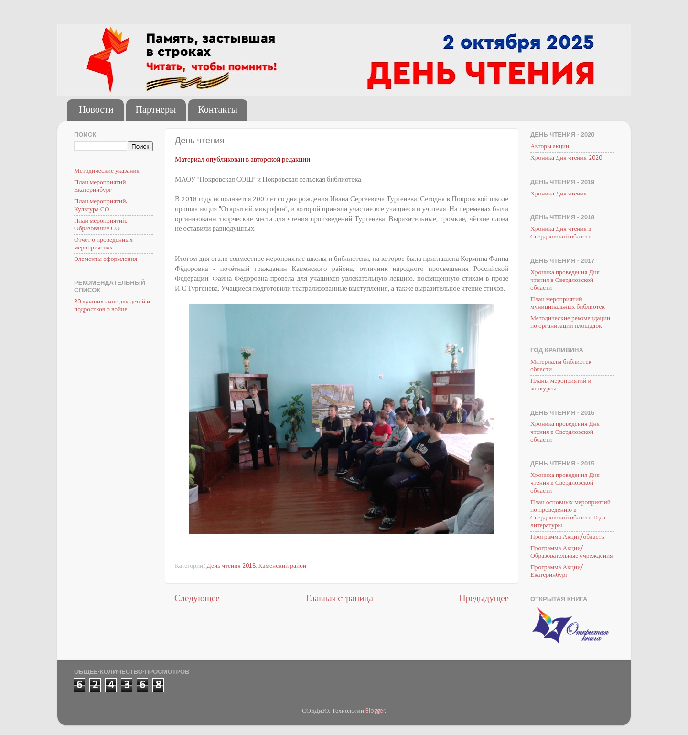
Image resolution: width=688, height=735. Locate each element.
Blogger (375, 711)
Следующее (197, 599)
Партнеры (156, 110)
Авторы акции (549, 146)
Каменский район (282, 566)
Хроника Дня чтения (558, 194)
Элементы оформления (105, 259)
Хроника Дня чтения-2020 (566, 158)
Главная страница (339, 599)
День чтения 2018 (231, 566)
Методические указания (107, 171)
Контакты (217, 110)
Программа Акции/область (567, 537)
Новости (96, 110)
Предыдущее (484, 599)
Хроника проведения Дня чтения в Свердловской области (565, 280)
